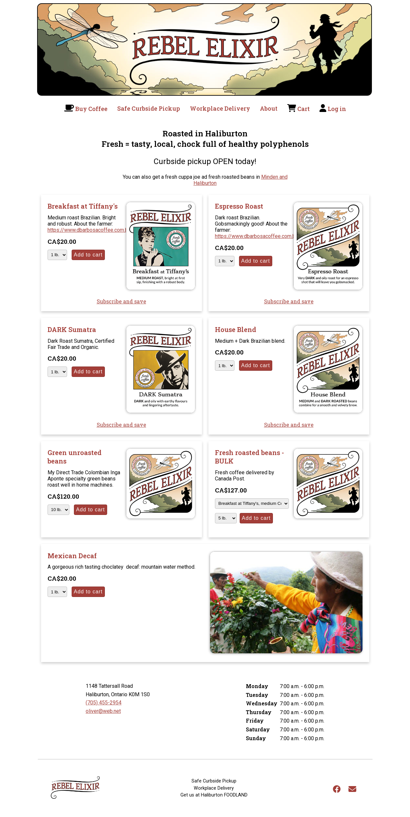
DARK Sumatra (72, 329)
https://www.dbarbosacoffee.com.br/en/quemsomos (108, 230)
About (268, 108)
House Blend (235, 329)
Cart (303, 109)
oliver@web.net (103, 711)
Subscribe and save (121, 301)
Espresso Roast (239, 206)
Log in (337, 109)
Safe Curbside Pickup (148, 108)
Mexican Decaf (72, 555)
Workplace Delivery (220, 108)
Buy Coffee (91, 109)
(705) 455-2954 (103, 702)
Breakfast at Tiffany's (83, 206)
